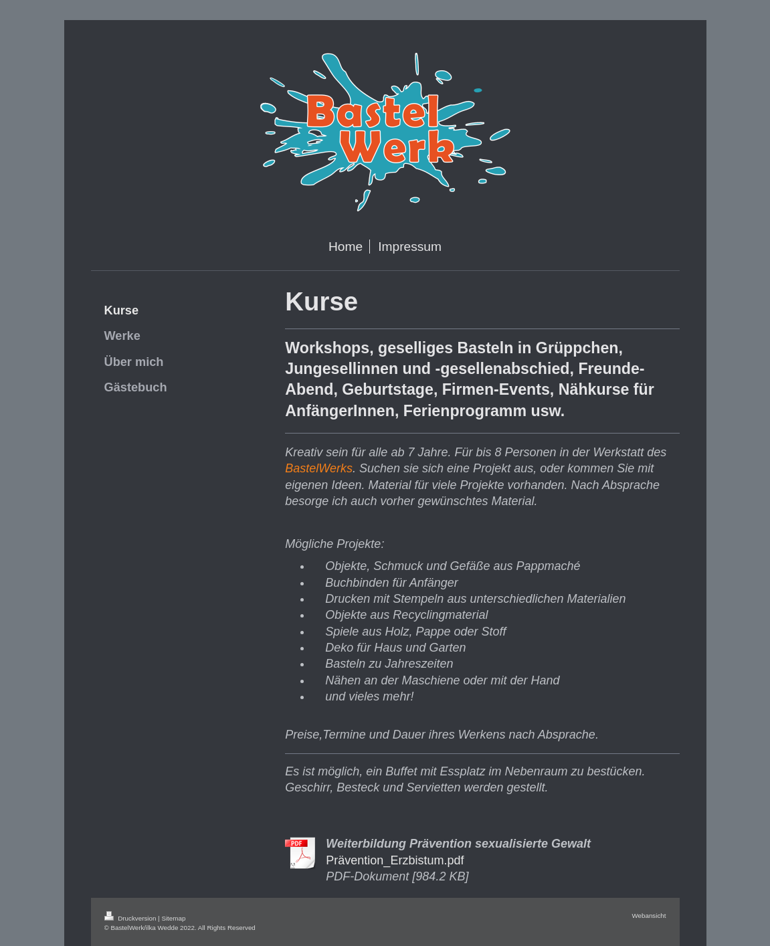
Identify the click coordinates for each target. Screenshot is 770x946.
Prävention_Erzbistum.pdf (395, 860)
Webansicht (649, 915)
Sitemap (173, 918)
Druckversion (131, 918)
